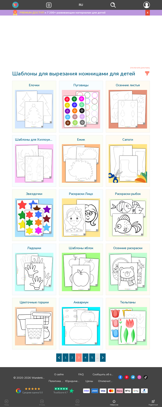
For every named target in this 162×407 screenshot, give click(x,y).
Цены (89, 381)
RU (81, 5)
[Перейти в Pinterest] (126, 377)
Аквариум (81, 302)
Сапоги (127, 140)
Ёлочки (34, 85)
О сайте (59, 374)
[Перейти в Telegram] (132, 377)
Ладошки (34, 248)
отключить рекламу (140, 67)
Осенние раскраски (127, 248)
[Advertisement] (81, 41)
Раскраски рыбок (128, 194)
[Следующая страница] (103, 357)
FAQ (81, 374)
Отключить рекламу (110, 381)
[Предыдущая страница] (59, 357)
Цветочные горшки (34, 302)
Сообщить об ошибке (106, 374)
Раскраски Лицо (81, 194)
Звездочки (34, 194)
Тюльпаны (128, 302)
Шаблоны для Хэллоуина (34, 140)
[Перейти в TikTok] (145, 377)
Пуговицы (80, 85)
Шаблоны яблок (81, 248)
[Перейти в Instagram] (139, 377)
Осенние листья (128, 85)
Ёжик (81, 140)
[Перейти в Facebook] (120, 377)
